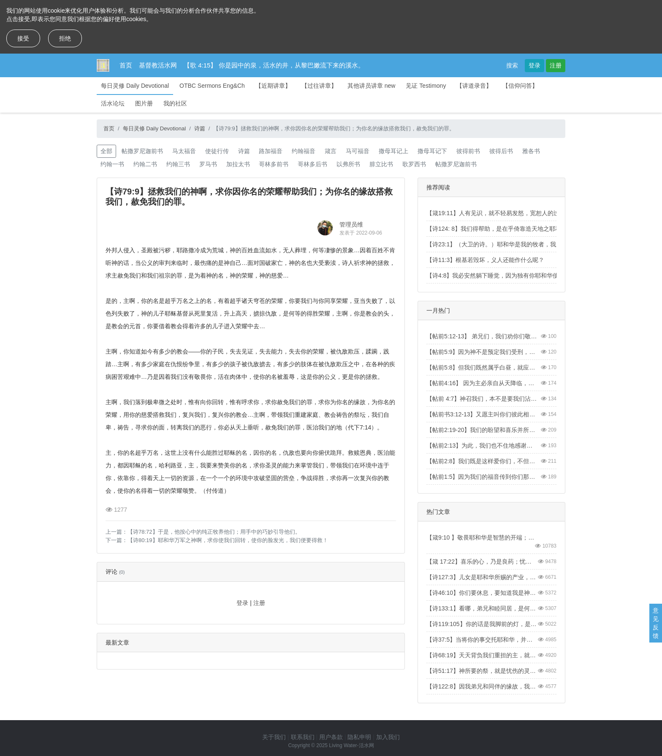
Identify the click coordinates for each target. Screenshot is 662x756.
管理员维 (351, 224)
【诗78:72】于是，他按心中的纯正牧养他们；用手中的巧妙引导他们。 (214, 532)
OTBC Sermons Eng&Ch (212, 85)
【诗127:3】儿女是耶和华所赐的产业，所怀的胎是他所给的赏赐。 (481, 577)
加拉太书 (238, 164)
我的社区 (175, 103)
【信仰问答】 (520, 85)
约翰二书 (145, 164)
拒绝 (65, 38)
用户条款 (331, 737)
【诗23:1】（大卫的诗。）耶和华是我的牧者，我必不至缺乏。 (508, 244)
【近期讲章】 (273, 85)
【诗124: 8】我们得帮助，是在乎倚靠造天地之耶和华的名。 (505, 228)
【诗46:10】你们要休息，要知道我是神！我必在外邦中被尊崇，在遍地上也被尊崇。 (481, 592)
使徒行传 (217, 151)
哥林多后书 (312, 164)
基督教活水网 (158, 65)
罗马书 (208, 164)
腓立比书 (381, 164)
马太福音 (184, 151)
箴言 (330, 151)
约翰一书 (112, 164)
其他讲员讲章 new (371, 85)
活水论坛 (113, 103)
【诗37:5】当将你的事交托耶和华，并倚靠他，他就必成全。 (481, 639)
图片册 (144, 103)
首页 (125, 65)
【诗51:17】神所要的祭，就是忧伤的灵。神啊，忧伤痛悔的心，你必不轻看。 (481, 670)
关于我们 (274, 737)
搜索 (512, 65)
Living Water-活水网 (351, 745)
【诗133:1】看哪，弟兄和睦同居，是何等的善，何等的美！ (481, 608)
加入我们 (388, 737)
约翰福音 (303, 151)
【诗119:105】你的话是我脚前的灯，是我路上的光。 (481, 624)
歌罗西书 (414, 164)
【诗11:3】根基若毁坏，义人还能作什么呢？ (485, 259)
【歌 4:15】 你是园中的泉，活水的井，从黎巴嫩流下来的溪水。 (274, 65)
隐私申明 (359, 737)
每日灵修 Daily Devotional (135, 85)
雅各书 (531, 151)
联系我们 (303, 737)
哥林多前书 (273, 164)
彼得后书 (501, 151)
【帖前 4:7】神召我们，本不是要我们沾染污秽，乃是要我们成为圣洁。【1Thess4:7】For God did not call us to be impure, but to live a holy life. (481, 398)
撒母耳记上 (393, 151)
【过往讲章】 (319, 85)
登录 (534, 65)
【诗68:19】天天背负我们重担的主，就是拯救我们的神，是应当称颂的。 (481, 655)
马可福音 (357, 151)
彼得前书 (468, 151)
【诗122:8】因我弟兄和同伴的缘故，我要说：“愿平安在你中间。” (481, 686)
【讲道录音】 (474, 85)
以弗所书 (348, 164)
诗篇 (199, 128)
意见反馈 (656, 623)
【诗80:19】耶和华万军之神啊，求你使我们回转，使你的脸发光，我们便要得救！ (228, 540)
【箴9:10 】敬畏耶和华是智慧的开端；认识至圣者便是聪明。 (481, 537)
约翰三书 (178, 164)
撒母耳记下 (432, 151)
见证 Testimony (426, 85)
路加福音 (270, 151)
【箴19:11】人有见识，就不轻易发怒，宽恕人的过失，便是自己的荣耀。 (522, 213)
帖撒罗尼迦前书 (142, 151)
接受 (23, 38)
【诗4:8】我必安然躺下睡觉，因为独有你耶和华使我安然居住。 (510, 275)
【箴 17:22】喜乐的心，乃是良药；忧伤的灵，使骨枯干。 (481, 561)
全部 (106, 151)
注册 (556, 65)
